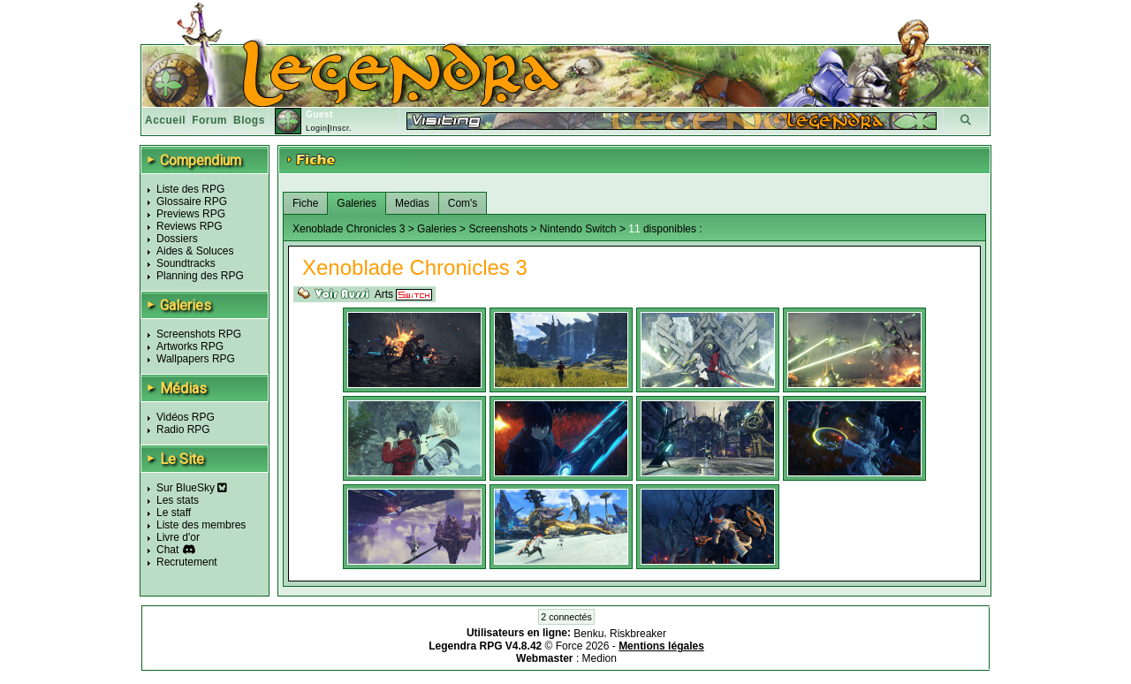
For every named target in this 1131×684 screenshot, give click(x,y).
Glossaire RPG (191, 201)
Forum (209, 120)
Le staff (173, 512)
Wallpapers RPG (195, 359)
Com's (463, 203)
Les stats (177, 500)
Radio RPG (183, 429)
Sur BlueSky (191, 488)
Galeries (356, 203)
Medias (412, 203)
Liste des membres (201, 525)
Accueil (165, 120)
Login (317, 128)
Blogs (249, 120)
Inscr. (341, 128)
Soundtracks (186, 263)
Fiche (305, 203)
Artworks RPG (190, 346)
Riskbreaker (638, 633)
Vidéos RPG (185, 417)
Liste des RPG (190, 189)
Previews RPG (190, 214)
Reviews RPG (189, 226)
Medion (599, 658)
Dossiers (177, 238)
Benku (588, 633)
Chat (167, 549)
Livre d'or (178, 537)
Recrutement (186, 562)
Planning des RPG (200, 276)
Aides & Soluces (194, 251)
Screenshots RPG (198, 334)
